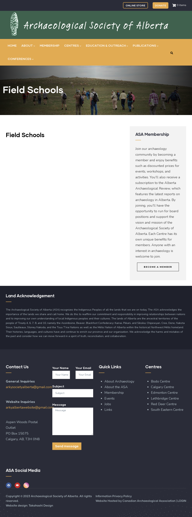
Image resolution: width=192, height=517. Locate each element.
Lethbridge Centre (165, 398)
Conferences (21, 59)
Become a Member (158, 266)
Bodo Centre (160, 381)
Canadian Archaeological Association (148, 501)
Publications (145, 46)
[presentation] (80, 464)
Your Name (60, 368)
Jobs (107, 404)
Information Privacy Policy (114, 496)
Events (109, 398)
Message (59, 404)
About (28, 46)
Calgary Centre (163, 387)
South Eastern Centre (167, 409)
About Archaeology (119, 381)
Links (108, 409)
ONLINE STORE (135, 5)
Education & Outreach (107, 46)
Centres (72, 46)
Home (12, 45)
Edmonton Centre (164, 392)
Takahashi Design (41, 505)
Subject (58, 386)
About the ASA (116, 387)
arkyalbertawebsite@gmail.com (30, 407)
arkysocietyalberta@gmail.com (29, 387)
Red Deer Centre (164, 404)
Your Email (83, 368)
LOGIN (181, 501)
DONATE (160, 5)
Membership (49, 45)
